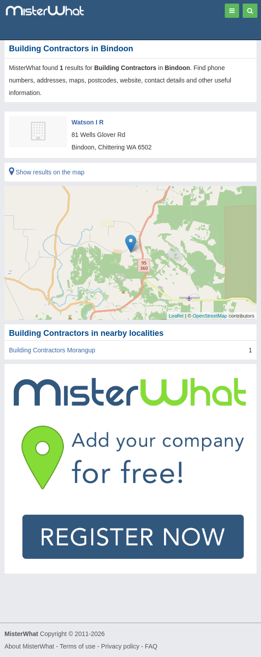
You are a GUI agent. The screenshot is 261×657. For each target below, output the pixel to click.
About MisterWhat (29, 646)
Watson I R (88, 122)
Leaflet (176, 315)
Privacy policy (120, 646)
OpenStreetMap (210, 315)
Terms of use (77, 646)
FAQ (151, 646)
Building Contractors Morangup (52, 350)
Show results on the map (46, 172)
